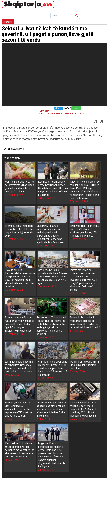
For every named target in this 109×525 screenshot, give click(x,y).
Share (58, 108)
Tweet (67, 108)
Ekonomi (7, 22)
